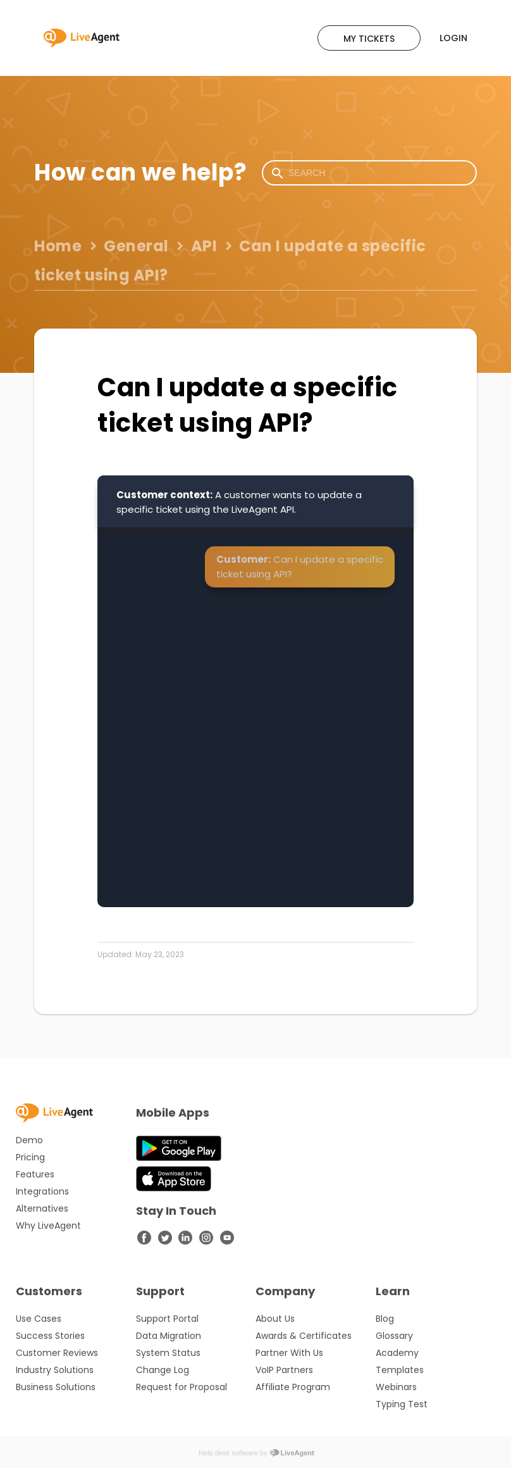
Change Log (162, 1370)
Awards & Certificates (304, 1335)
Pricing (30, 1157)
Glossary (394, 1335)
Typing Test (402, 1404)
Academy (397, 1352)
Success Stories (50, 1335)
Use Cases (38, 1318)
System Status (168, 1352)
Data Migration (168, 1335)
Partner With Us (289, 1352)
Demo (29, 1140)
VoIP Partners (284, 1370)
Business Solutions (55, 1387)
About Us (275, 1318)
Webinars (396, 1387)
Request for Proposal (181, 1387)
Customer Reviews (57, 1352)
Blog (385, 1318)
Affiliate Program (293, 1387)
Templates (400, 1370)
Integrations (42, 1191)
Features (35, 1174)
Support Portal (167, 1318)
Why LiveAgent (48, 1225)
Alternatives (42, 1208)
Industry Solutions (55, 1370)
